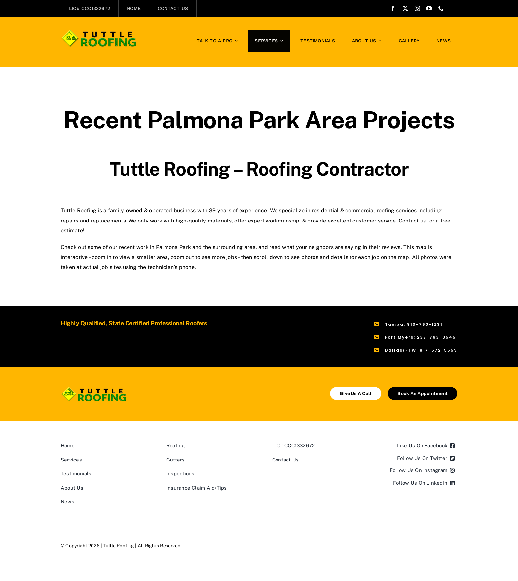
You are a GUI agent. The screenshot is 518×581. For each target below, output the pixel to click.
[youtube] (429, 8)
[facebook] (393, 8)
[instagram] (417, 8)
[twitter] (405, 8)
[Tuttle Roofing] (99, 32)
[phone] (441, 8)
